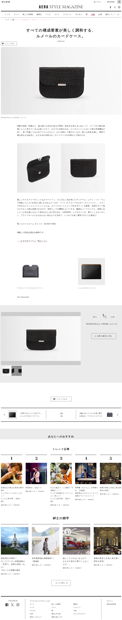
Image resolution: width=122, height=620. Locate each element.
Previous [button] (95, 317)
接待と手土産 (56, 614)
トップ (7, 14)
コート (56, 14)
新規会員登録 (111, 2)
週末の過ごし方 (57, 617)
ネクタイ (78, 14)
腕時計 (39, 14)
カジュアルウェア (79, 614)
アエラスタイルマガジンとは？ (40, 601)
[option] (5, 14)
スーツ (16, 14)
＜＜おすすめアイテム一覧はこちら (32, 241)
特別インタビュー (36, 617)
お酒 (100, 14)
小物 (93, 14)
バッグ (48, 14)
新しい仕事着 (28, 14)
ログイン (98, 2)
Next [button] (113, 14)
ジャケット (67, 14)
